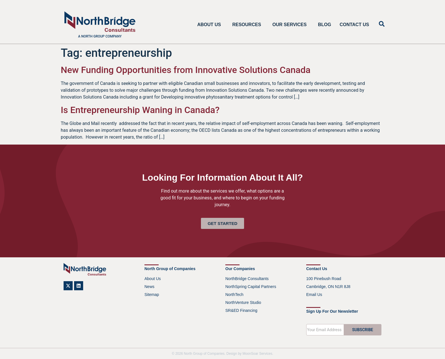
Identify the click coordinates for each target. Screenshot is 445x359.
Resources (248, 25)
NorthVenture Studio (243, 302)
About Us (210, 25)
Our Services (291, 25)
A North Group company (99, 36)
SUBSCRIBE (362, 329)
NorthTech (234, 294)
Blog (324, 24)
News (149, 286)
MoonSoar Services (257, 354)
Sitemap (151, 294)
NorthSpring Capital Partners (250, 286)
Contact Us (354, 24)
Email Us (314, 294)
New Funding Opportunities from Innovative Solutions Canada (185, 69)
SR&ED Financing (241, 310)
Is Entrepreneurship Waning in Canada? (140, 110)
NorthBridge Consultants (247, 278)
